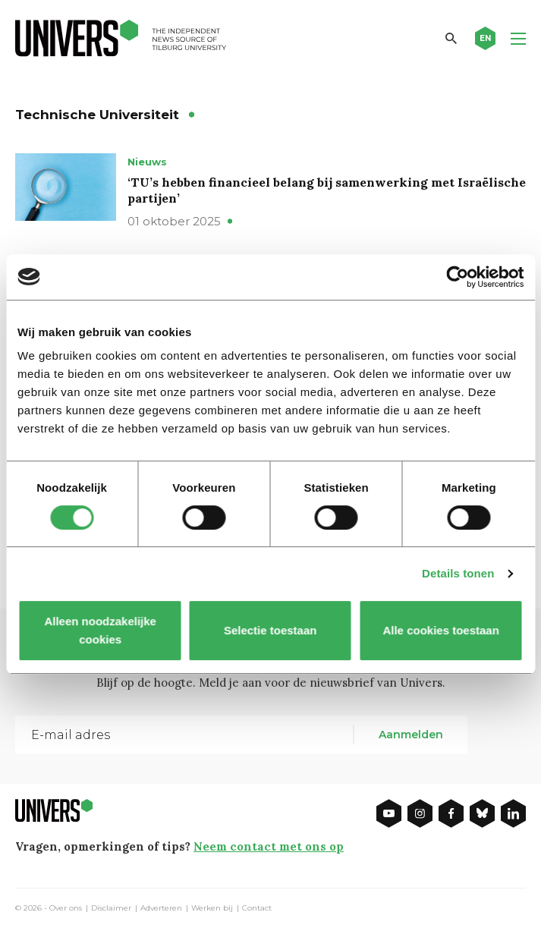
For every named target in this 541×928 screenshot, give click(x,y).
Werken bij (212, 908)
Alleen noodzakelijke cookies (100, 630)
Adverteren (161, 908)
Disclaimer (111, 908)
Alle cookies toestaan (441, 630)
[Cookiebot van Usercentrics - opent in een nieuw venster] (457, 277)
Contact (257, 908)
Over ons (65, 908)
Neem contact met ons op (268, 846)
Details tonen (458, 573)
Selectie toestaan (270, 630)
